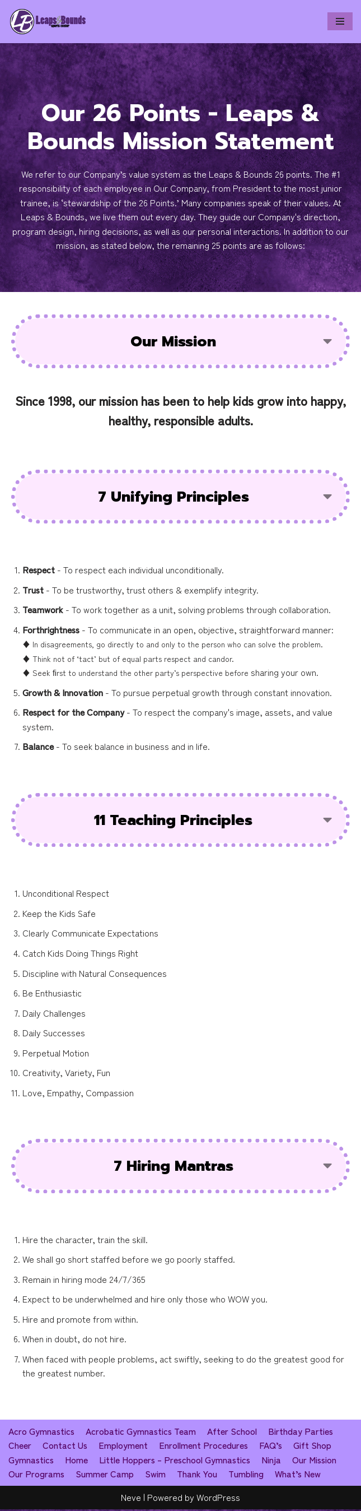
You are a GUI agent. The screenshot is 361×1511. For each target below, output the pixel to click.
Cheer (19, 1447)
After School (235, 1432)
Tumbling (247, 1475)
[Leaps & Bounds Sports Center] (47, 21)
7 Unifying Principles (173, 497)
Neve (131, 1498)
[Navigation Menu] (340, 21)
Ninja (275, 1461)
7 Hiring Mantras (173, 1167)
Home (77, 1461)
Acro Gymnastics (42, 1432)
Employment (123, 1447)
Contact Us (65, 1447)
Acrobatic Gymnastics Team (143, 1432)
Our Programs (36, 1475)
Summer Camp (105, 1475)
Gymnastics (31, 1461)
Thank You (197, 1475)
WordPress (218, 1498)
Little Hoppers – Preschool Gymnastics (177, 1461)
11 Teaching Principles (173, 821)
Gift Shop (314, 1447)
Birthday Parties (303, 1432)
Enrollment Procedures (204, 1447)
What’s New (299, 1475)
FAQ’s (272, 1447)
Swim (156, 1475)
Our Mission (173, 342)
